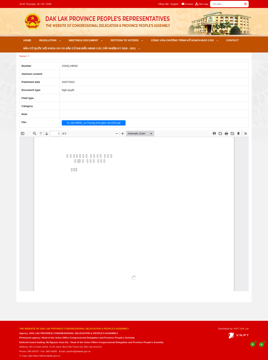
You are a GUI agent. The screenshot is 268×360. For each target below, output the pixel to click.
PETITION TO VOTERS (125, 40)
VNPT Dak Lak (241, 328)
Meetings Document (84, 40)
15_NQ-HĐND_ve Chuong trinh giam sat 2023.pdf (94, 122)
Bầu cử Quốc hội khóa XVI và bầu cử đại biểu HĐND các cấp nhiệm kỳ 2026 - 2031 (79, 48)
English (174, 4)
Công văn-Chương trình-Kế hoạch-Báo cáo (182, 40)
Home (27, 40)
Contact (232, 40)
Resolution (48, 40)
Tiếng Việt (163, 4)
